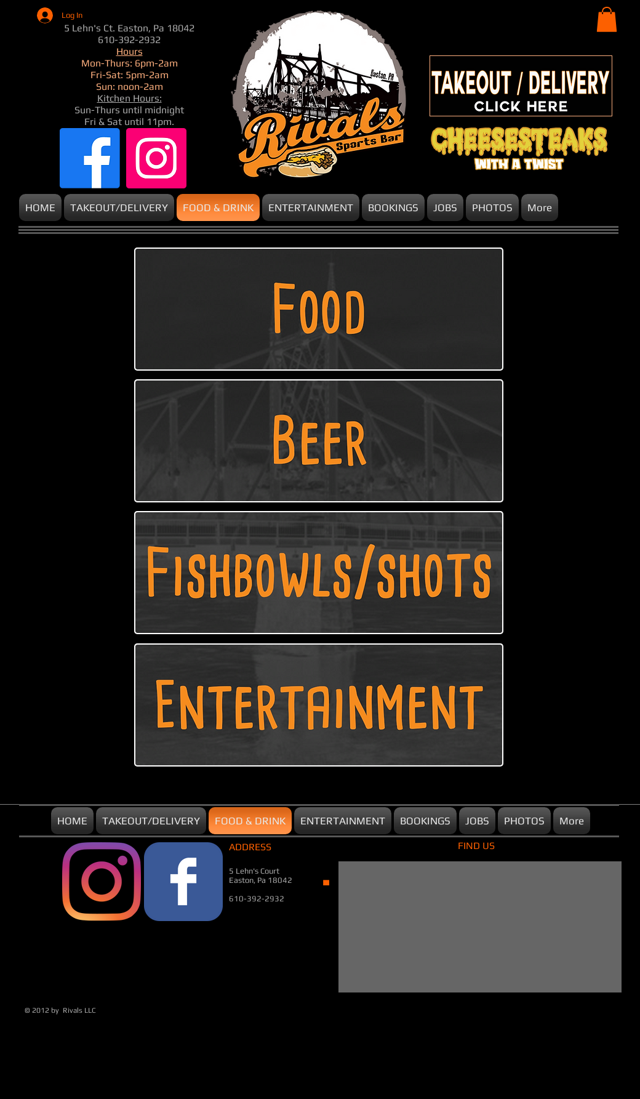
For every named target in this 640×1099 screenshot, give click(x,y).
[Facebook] (90, 158)
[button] (606, 19)
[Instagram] (156, 158)
